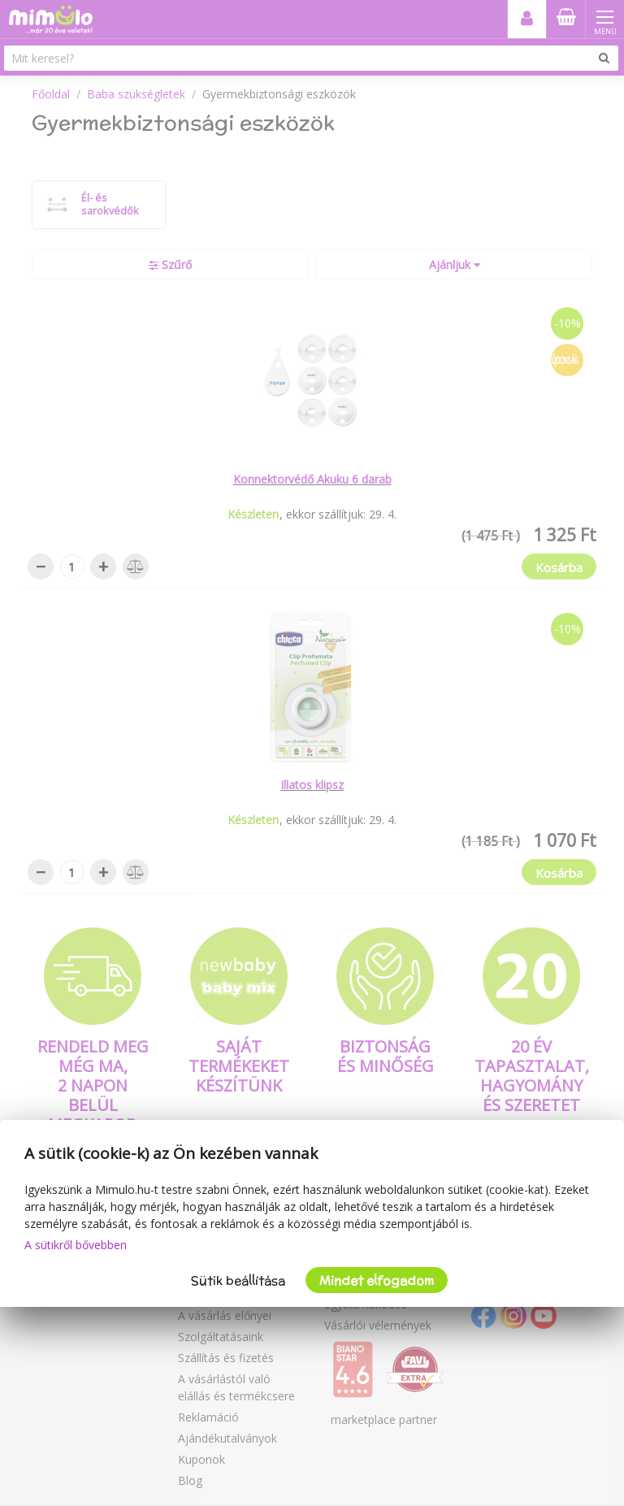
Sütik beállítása (238, 1280)
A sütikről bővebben (75, 1244)
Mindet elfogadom (376, 1280)
